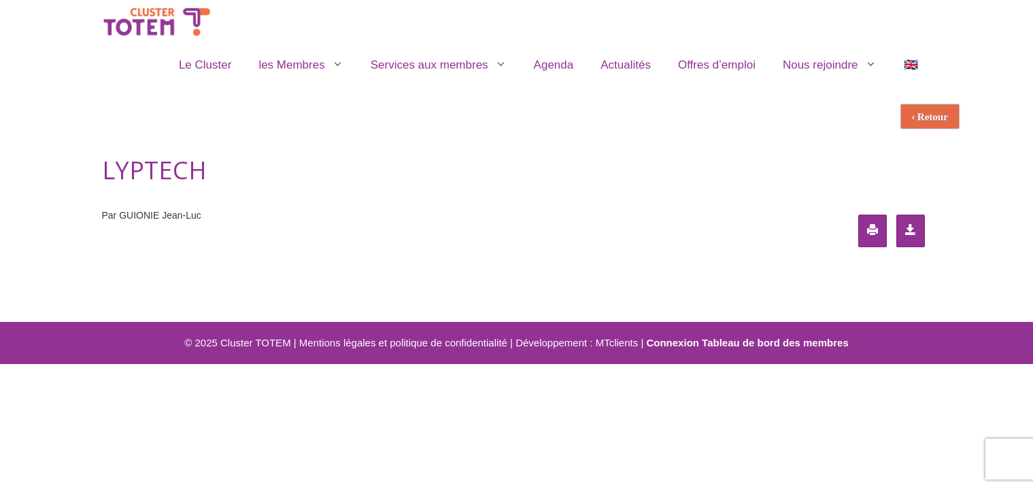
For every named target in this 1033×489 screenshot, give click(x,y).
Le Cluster (205, 64)
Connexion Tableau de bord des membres (747, 342)
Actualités (625, 64)
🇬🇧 (911, 64)
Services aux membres (445, 65)
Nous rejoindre (836, 65)
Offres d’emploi (717, 64)
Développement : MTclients (576, 342)
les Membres (307, 65)
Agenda (554, 64)
